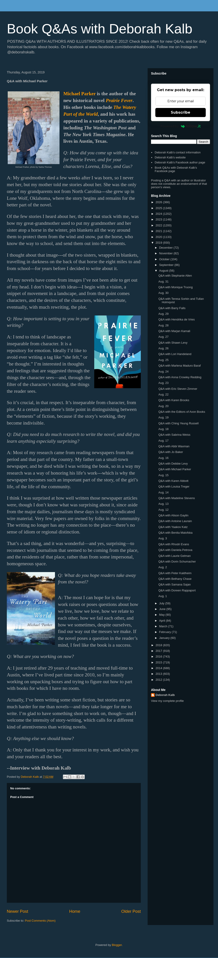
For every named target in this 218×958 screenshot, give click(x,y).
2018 (159, 645)
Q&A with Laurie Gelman (174, 556)
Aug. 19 (163, 417)
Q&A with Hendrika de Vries (176, 319)
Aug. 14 (163, 492)
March (163, 626)
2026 (159, 202)
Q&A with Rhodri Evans (173, 544)
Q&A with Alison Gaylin (173, 515)
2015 (159, 662)
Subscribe (180, 112)
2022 (159, 225)
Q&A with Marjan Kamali (174, 331)
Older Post (131, 911)
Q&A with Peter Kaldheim (174, 573)
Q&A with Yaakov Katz (173, 527)
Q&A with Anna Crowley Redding (179, 377)
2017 (159, 651)
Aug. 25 (163, 360)
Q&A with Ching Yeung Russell (178, 423)
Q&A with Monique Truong (175, 287)
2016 (159, 656)
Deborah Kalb (165, 695)
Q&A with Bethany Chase (174, 578)
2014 (159, 668)
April (162, 620)
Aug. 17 (163, 440)
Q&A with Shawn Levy (172, 342)
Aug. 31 (163, 281)
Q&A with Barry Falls (171, 308)
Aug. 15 (163, 475)
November (166, 253)
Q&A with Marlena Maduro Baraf (179, 365)
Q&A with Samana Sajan (174, 584)
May (162, 614)
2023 (159, 219)
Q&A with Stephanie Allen (175, 275)
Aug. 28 (163, 325)
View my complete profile (167, 701)
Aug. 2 (162, 567)
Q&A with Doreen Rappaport (177, 590)
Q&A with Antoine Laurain (175, 521)
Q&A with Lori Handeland (174, 354)
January (165, 638)
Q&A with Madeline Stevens (176, 498)
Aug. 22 (163, 394)
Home (74, 911)
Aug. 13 (163, 503)
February (165, 632)
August (164, 270)
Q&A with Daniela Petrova (175, 550)
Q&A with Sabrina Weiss (174, 434)
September (166, 265)
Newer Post (17, 911)
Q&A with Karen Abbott (173, 481)
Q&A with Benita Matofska (175, 532)
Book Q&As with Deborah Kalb (99, 28)
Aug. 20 (163, 406)
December (166, 247)
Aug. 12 (163, 509)
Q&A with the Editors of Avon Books (181, 411)
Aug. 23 (163, 383)
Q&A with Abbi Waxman (173, 446)
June (162, 609)
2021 (159, 231)
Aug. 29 (163, 313)
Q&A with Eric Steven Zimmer (177, 388)
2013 (159, 673)
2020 (159, 237)
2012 (159, 679)
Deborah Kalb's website (170, 157)
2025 (159, 208)
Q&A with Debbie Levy (173, 463)
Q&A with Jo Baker (170, 452)
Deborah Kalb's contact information (178, 152)
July (162, 603)
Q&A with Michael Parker (174, 469)
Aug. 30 (163, 293)
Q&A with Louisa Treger (173, 486)
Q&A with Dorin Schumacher (177, 561)
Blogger (117, 945)
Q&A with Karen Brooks (173, 400)
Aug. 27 (163, 336)
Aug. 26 (163, 348)
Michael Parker (79, 93)
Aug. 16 (163, 458)
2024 (159, 213)
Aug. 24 (163, 371)
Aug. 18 (163, 429)
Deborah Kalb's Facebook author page (180, 162)
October (165, 259)
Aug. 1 (162, 596)
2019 (159, 242)
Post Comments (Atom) (40, 920)
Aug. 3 (162, 538)
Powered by (181, 126)
